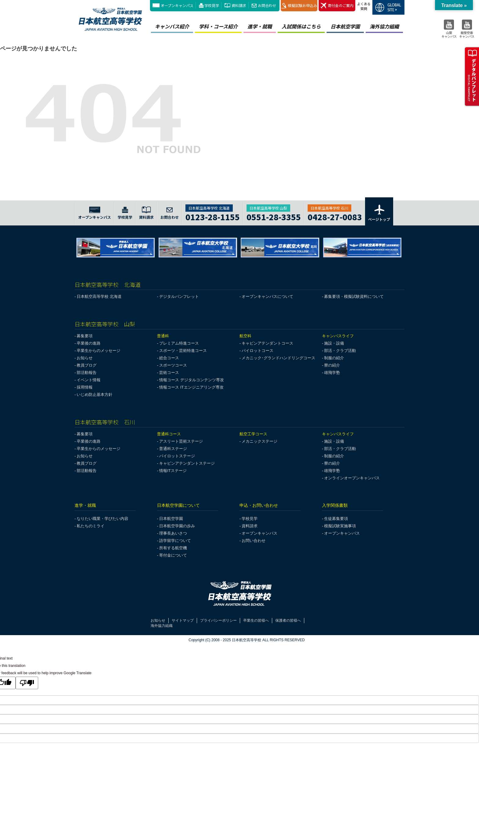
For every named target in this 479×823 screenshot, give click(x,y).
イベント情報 (89, 380)
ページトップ (379, 212)
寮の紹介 (332, 365)
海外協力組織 (384, 26)
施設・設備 (334, 343)
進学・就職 (259, 26)
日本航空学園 (345, 26)
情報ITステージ (173, 470)
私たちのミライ (90, 526)
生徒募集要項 (336, 518)
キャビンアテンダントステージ (187, 463)
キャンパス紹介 (172, 26)
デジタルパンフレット (179, 296)
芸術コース (169, 372)
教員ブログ (87, 365)
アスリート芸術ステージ (181, 441)
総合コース (169, 358)
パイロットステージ (177, 456)
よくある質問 (364, 6)
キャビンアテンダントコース (267, 343)
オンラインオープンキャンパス (352, 478)
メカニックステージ (259, 441)
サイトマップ (183, 620)
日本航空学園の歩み (177, 526)
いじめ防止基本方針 (94, 394)
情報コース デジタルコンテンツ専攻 (191, 380)
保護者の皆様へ (288, 620)
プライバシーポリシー (218, 620)
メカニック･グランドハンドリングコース (278, 358)
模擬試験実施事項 (340, 526)
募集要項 (85, 336)
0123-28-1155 (212, 216)
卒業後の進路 (89, 343)
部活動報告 (87, 372)
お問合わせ (267, 5)
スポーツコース (173, 365)
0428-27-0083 (335, 216)
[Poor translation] (27, 683)
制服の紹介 (334, 358)
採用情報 (85, 387)
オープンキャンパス (177, 5)
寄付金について (173, 555)
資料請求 (239, 5)
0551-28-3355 (274, 216)
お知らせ (85, 358)
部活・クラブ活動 (340, 350)
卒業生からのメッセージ (98, 350)
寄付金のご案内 (336, 6)
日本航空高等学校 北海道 (99, 296)
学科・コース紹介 (218, 26)
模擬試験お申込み (299, 6)
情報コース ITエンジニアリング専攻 (191, 387)
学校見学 (211, 5)
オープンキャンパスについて (267, 296)
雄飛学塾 (332, 372)
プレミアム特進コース (179, 343)
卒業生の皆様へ (256, 620)
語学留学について (175, 540)
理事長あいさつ (173, 533)
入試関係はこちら (301, 26)
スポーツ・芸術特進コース (183, 350)
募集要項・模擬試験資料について (354, 296)
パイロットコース (257, 350)
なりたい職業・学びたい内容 (102, 518)
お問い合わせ (253, 540)
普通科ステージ (173, 448)
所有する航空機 (173, 548)
